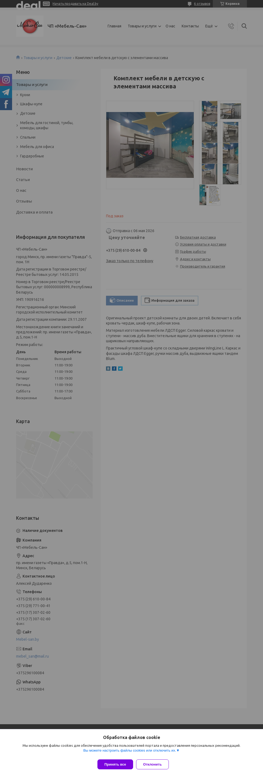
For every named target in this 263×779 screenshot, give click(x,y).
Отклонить (154, 764)
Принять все (115, 764)
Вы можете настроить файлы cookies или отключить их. (129, 753)
